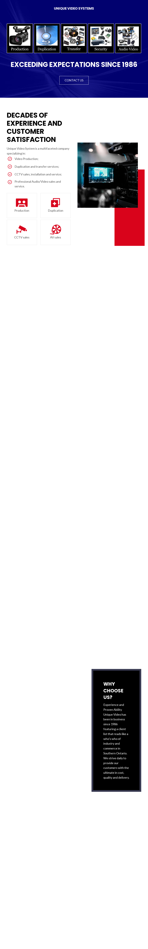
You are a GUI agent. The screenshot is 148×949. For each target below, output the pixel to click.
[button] (74, 80)
